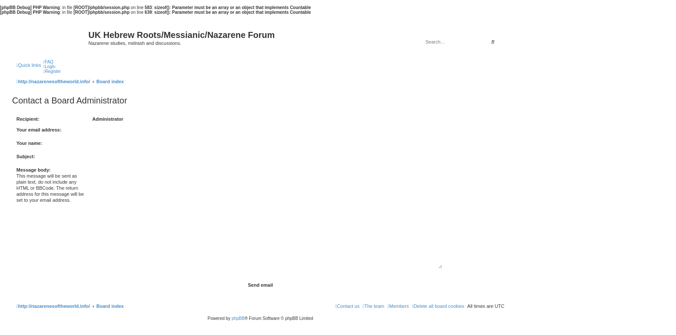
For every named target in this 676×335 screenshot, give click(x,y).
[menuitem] (48, 61)
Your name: (29, 143)
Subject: (25, 156)
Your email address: (38, 129)
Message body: (33, 169)
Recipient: (27, 119)
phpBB (238, 318)
